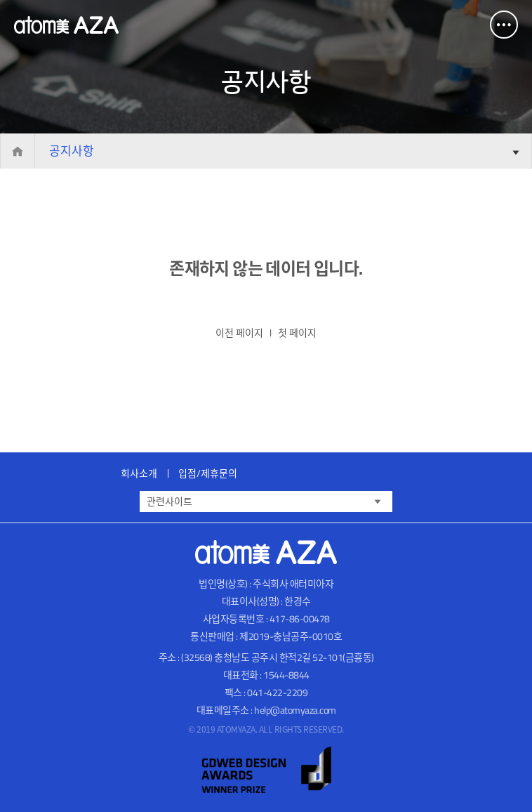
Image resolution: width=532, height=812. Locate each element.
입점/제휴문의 (207, 473)
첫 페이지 (297, 332)
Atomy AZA (66, 25)
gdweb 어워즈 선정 (266, 770)
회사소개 (139, 473)
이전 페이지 (239, 332)
